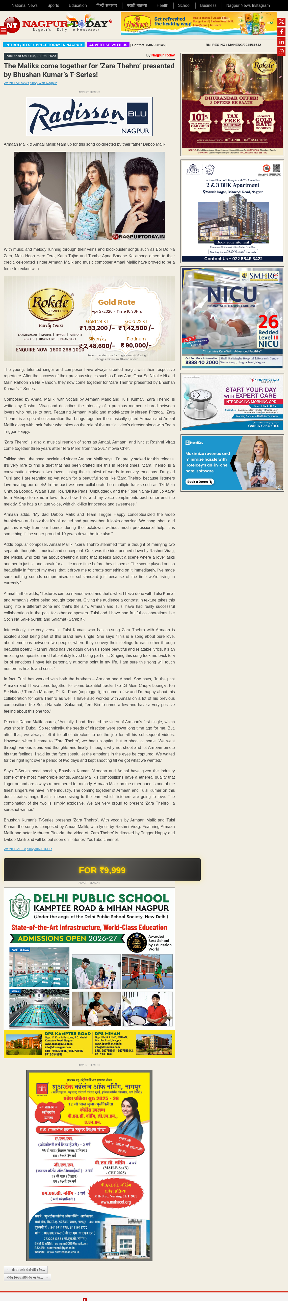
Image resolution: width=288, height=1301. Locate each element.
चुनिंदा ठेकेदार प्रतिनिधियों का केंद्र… (27, 1278)
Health (162, 5)
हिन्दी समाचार (106, 5)
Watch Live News (16, 83)
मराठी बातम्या (137, 5)
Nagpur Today (163, 55)
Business (208, 5)
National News (25, 5)
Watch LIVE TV (15, 849)
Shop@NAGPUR (39, 849)
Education (78, 5)
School (184, 5)
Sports (53, 5)
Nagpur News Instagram (248, 5)
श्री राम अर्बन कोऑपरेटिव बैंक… (26, 1270)
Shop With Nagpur (43, 83)
